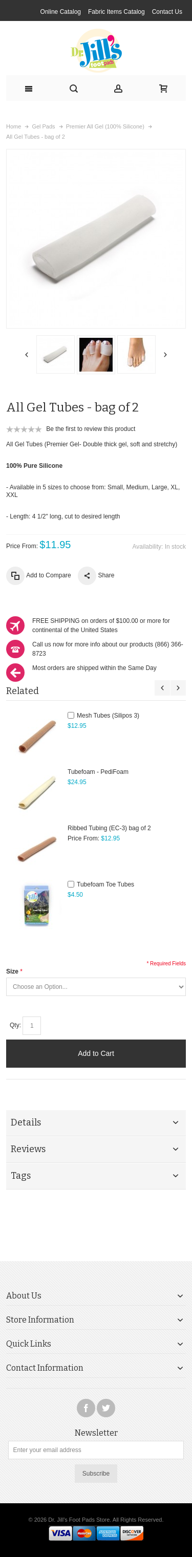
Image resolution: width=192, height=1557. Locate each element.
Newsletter (96, 1433)
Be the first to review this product (90, 428)
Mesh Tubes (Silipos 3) (108, 715)
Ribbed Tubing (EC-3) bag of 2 (109, 828)
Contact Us (167, 11)
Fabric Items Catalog (116, 11)
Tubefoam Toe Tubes (105, 884)
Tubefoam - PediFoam (98, 771)
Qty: (15, 1025)
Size (12, 971)
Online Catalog (60, 11)
